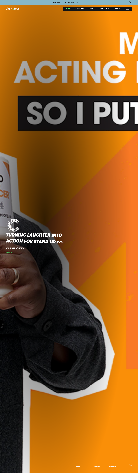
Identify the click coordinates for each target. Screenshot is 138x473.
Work (68, 9)
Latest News (105, 9)
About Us (92, 9)
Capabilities (79, 9)
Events (117, 9)
